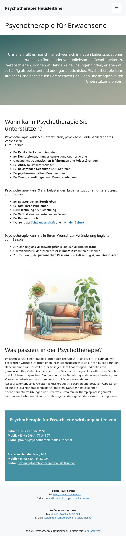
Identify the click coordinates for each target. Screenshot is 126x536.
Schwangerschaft (43, 222)
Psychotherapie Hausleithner (34, 8)
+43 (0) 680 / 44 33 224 (33, 459)
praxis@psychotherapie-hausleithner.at (45, 440)
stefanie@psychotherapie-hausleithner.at (46, 463)
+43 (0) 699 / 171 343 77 (34, 435)
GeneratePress (91, 530)
